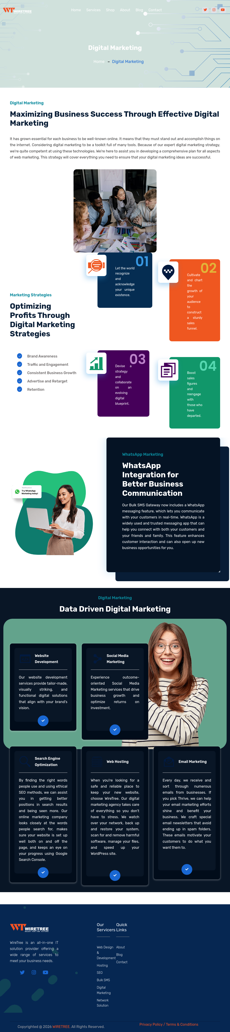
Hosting (102, 965)
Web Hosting (117, 761)
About (125, 10)
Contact (155, 10)
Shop (110, 10)
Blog (139, 10)
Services (93, 10)
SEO (100, 973)
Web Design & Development (106, 952)
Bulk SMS (103, 980)
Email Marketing (193, 761)
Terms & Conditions (182, 1024)
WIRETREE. (62, 1027)
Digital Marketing (104, 990)
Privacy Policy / (152, 1024)
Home (76, 10)
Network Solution (102, 1003)
